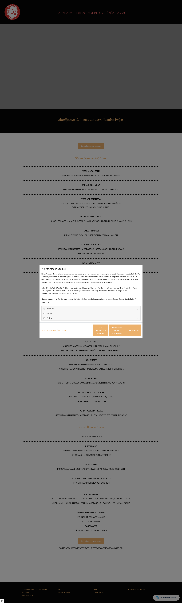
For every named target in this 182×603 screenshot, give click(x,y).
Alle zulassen (130, 330)
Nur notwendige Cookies (84, 330)
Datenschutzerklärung (48, 330)
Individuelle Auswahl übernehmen (107, 330)
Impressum (62, 330)
